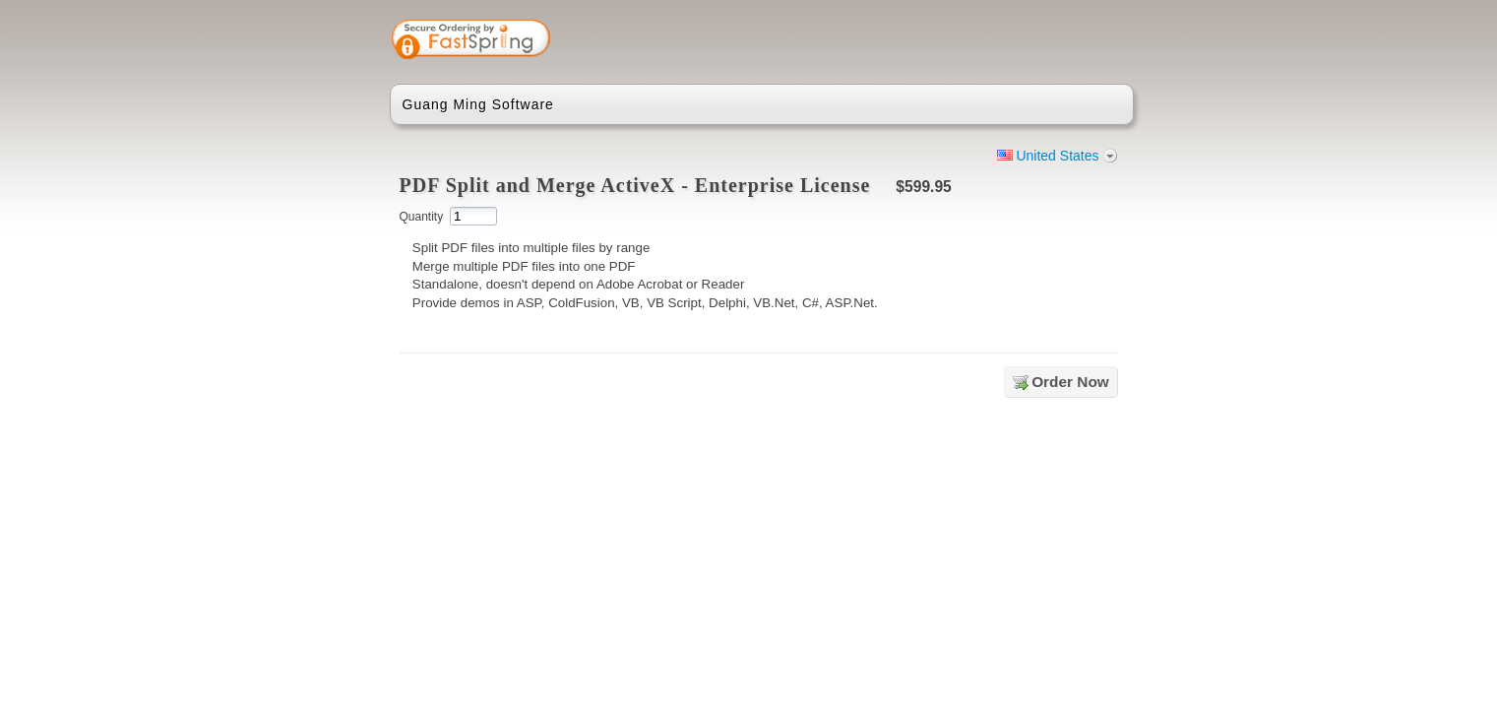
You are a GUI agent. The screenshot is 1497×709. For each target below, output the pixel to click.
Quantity (422, 217)
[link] (1040, 41)
